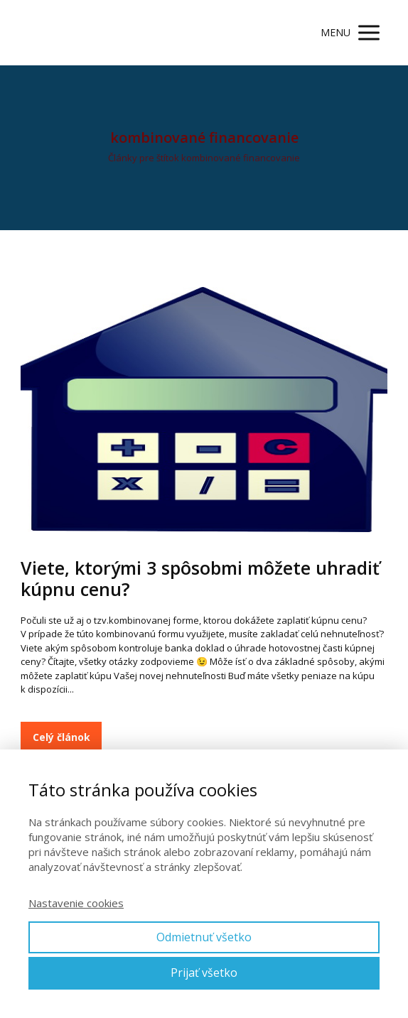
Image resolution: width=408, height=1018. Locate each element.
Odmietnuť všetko (204, 937)
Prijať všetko (204, 972)
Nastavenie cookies (76, 903)
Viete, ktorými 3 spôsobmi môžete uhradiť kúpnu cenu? (200, 578)
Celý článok (61, 737)
